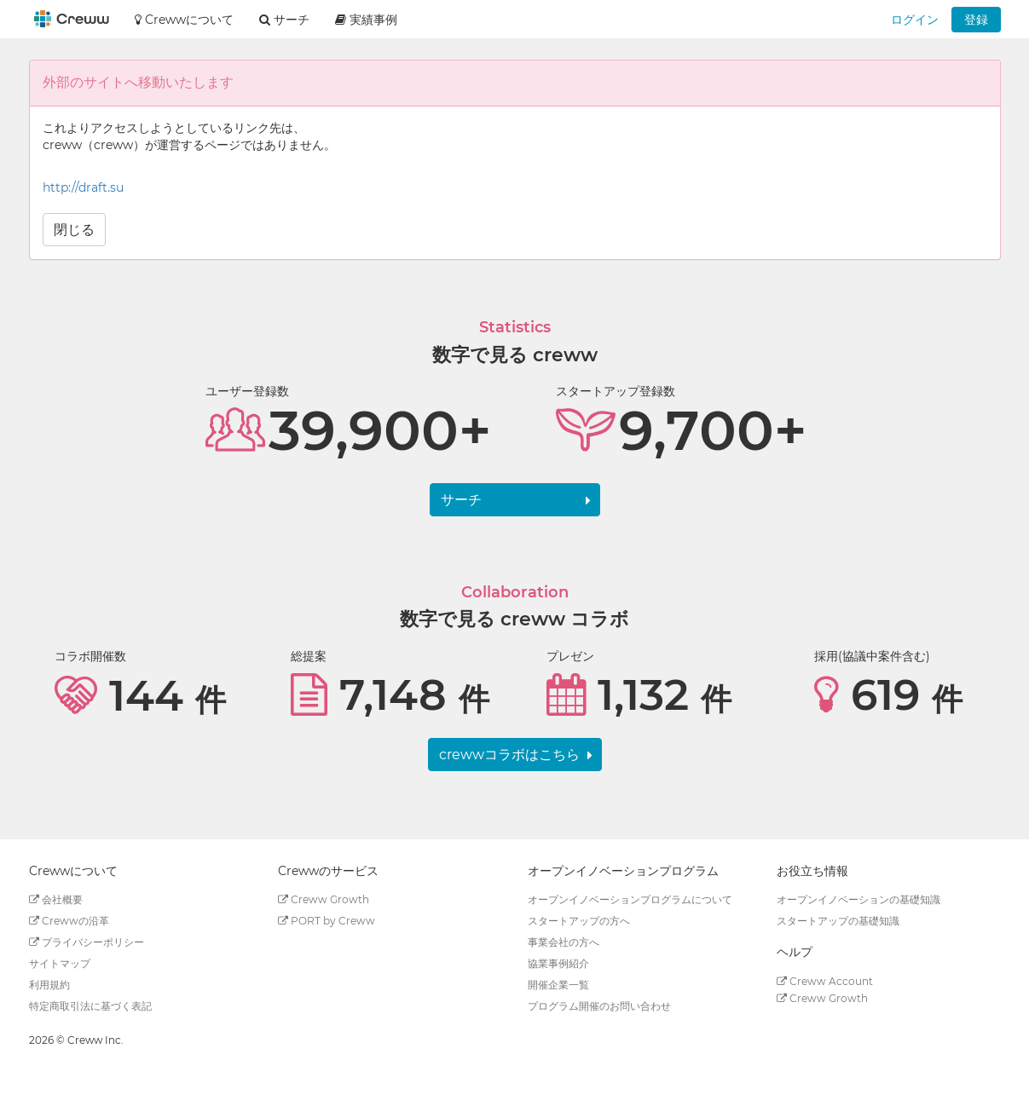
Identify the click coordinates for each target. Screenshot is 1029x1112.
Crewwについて (184, 19)
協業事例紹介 (558, 963)
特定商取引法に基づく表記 (90, 1006)
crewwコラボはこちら (509, 754)
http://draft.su (83, 187)
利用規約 (49, 984)
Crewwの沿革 (69, 920)
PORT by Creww (326, 920)
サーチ (461, 500)
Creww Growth (323, 899)
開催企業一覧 (558, 984)
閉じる (74, 230)
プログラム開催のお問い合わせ (599, 1006)
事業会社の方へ (563, 942)
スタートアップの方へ (579, 920)
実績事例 (366, 19)
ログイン (915, 19)
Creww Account (825, 981)
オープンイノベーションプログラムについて (630, 899)
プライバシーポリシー (86, 942)
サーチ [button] (284, 19)
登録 (976, 19)
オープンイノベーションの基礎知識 (858, 899)
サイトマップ (59, 963)
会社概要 (56, 899)
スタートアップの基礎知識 (838, 920)
